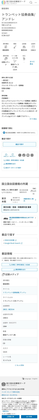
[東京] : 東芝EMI (8, 309)
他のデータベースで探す (12, 168)
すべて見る (32, 62)
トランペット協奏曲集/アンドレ (14, 292)
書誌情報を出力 (9, 164)
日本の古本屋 (11, 240)
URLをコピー (13, 155)
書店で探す (19, 144)
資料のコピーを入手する (9, 395)
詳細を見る (6, 411)
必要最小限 (10, 417)
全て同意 (29, 417)
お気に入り (6, 155)
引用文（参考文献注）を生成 (13, 160)
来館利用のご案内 (30, 200)
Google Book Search (14, 243)
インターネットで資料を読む (11, 392)
